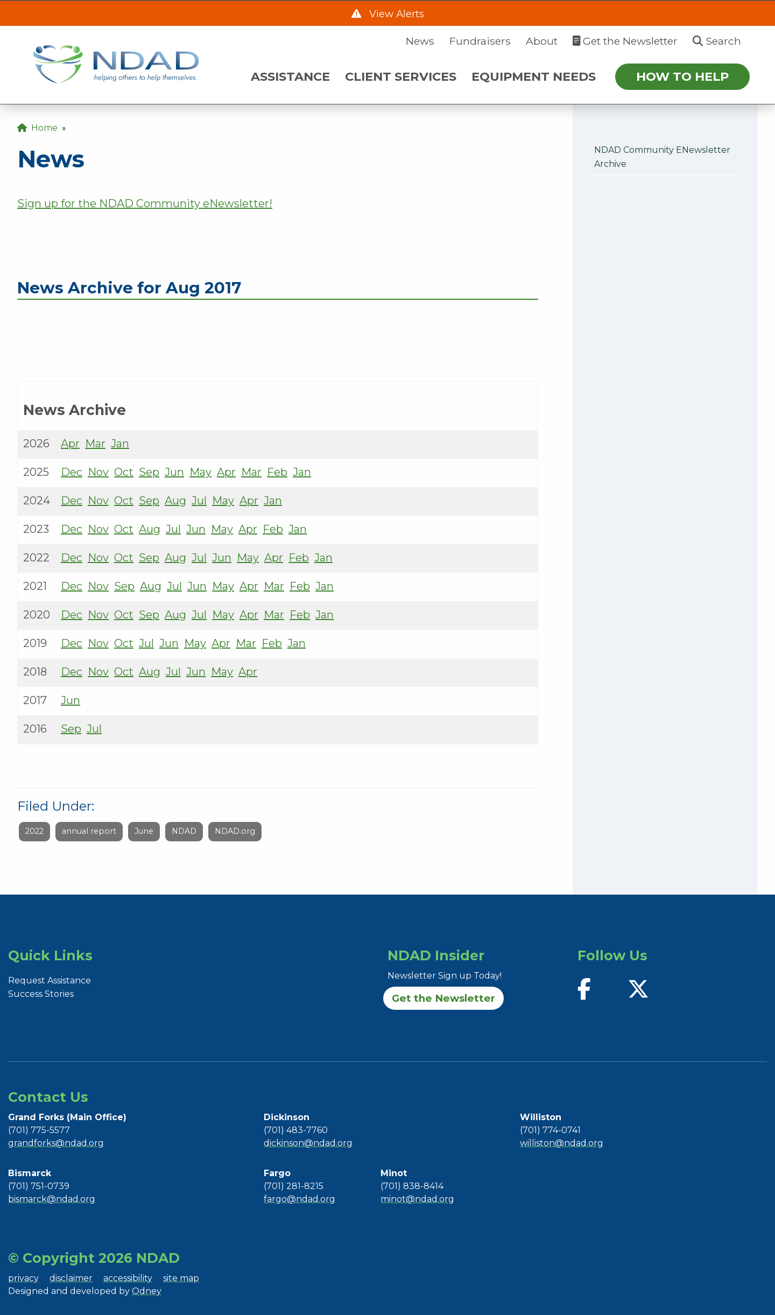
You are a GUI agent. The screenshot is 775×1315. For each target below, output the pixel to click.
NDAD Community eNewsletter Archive (662, 157)
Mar (95, 443)
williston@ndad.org (561, 1143)
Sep (149, 472)
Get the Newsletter (625, 40)
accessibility (127, 1278)
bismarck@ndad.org (51, 1199)
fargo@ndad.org (299, 1199)
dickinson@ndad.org (308, 1143)
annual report (89, 831)
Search (717, 40)
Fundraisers (480, 40)
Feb (277, 472)
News (420, 40)
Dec (71, 472)
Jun (174, 472)
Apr (70, 443)
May (200, 472)
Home (37, 128)
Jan (120, 443)
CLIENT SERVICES (400, 76)
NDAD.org (235, 831)
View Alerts (395, 14)
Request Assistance (49, 980)
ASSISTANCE (290, 76)
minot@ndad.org (417, 1199)
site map (181, 1278)
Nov (98, 472)
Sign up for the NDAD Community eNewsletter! (144, 203)
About (542, 40)
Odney (146, 1291)
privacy (23, 1278)
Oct (123, 472)
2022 (34, 831)
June (144, 831)
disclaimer (71, 1278)
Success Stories (41, 994)
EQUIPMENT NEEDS (533, 76)
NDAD (184, 831)
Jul (199, 500)
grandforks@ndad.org (56, 1143)
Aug (175, 500)
